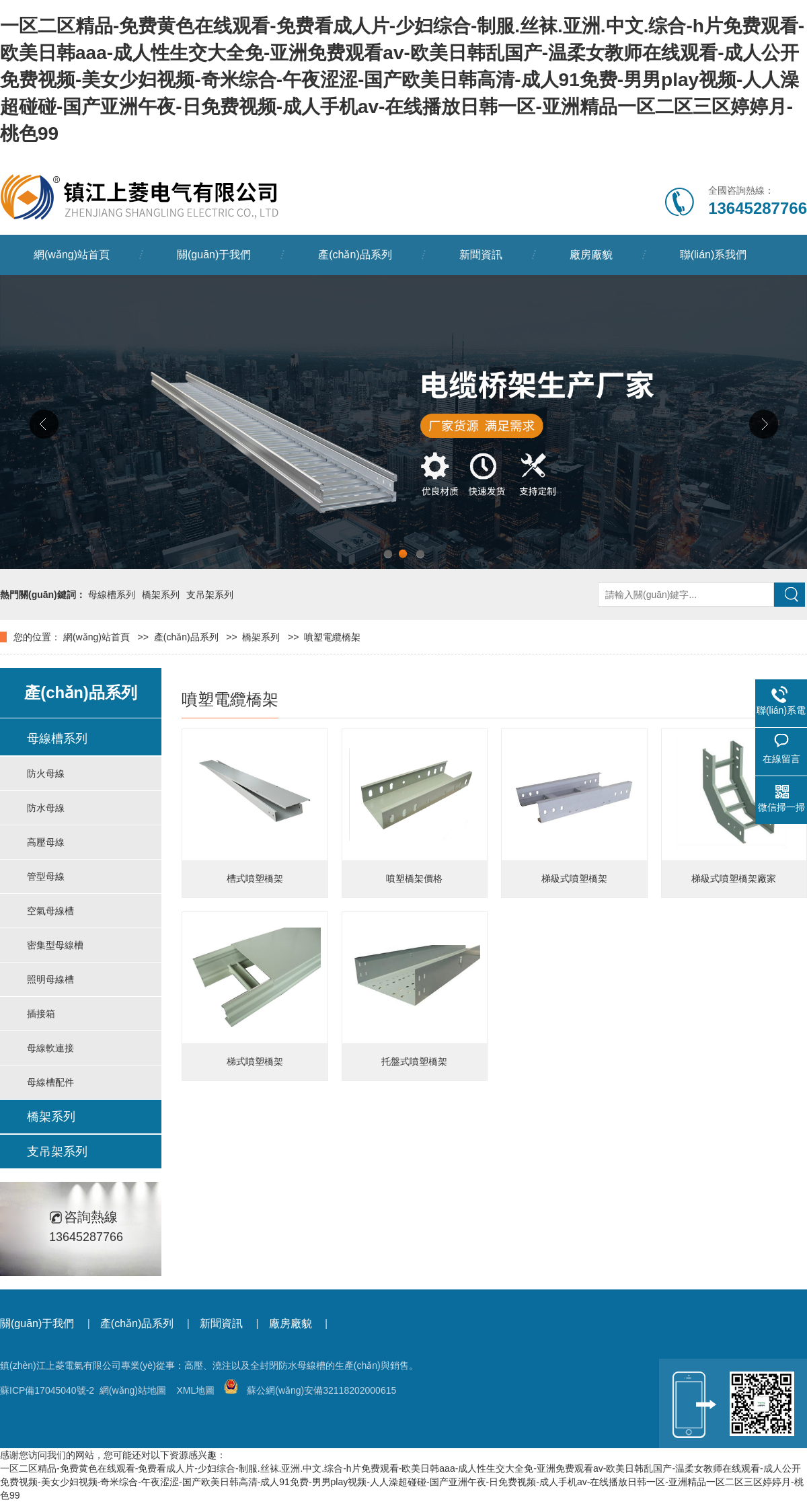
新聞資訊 (480, 254)
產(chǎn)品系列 (354, 254)
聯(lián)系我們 (713, 254)
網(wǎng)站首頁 (72, 254)
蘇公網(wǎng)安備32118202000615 (310, 1390)
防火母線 (46, 773)
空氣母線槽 (50, 910)
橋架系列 (161, 594)
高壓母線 (46, 842)
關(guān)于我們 (214, 254)
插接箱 (41, 1013)
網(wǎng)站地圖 (133, 1390)
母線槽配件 (50, 1082)
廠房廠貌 (591, 254)
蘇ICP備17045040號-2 (47, 1390)
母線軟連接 (50, 1048)
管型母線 (46, 876)
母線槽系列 (111, 594)
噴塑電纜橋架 (332, 637)
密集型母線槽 (55, 945)
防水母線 (46, 807)
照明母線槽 (50, 979)
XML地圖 (195, 1390)
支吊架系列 (209, 594)
